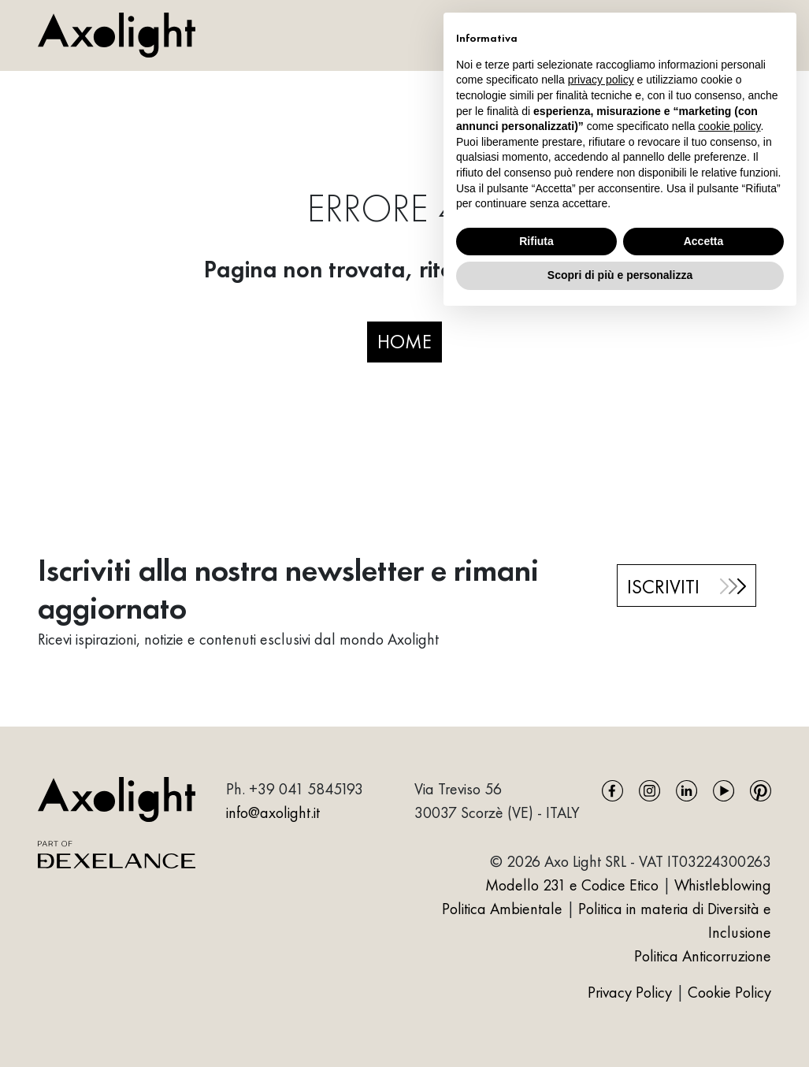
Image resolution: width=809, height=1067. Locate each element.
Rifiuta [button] (536, 241)
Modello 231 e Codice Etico (572, 885)
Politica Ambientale (502, 908)
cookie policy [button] (729, 126)
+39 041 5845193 (306, 789)
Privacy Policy (632, 992)
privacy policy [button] (601, 79)
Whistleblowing (722, 885)
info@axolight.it (273, 812)
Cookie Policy (729, 992)
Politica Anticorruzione (702, 956)
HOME (404, 341)
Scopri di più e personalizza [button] (619, 275)
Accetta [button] (704, 241)
